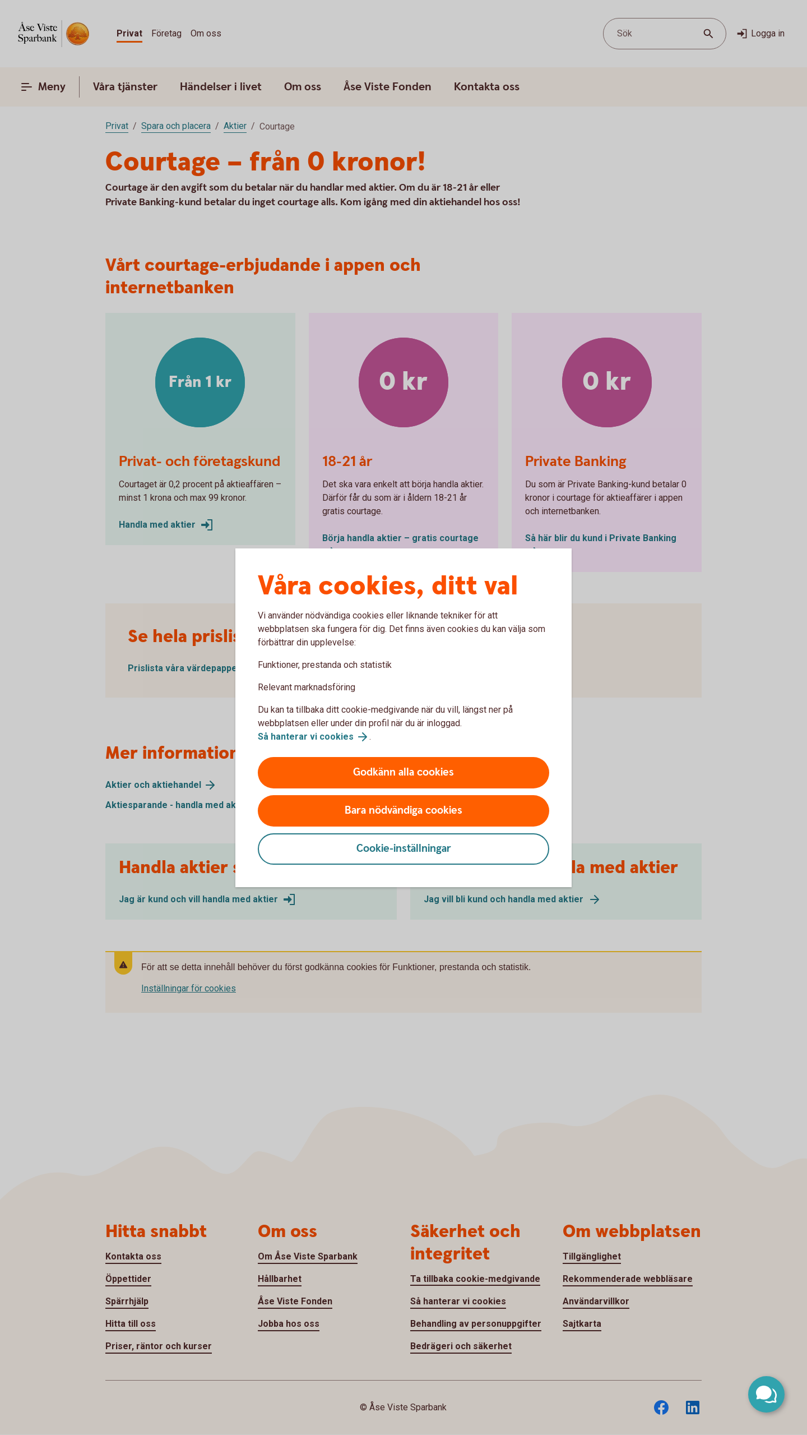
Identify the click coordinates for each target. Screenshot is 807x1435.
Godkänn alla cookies (403, 772)
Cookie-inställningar (403, 849)
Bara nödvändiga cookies (403, 811)
